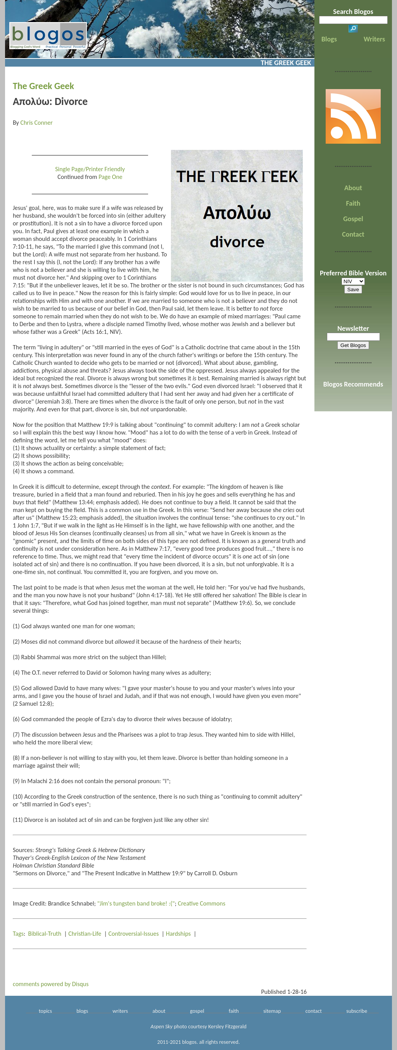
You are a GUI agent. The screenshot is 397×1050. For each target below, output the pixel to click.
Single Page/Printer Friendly (90, 169)
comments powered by (51, 984)
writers (120, 1011)
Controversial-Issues (134, 933)
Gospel (353, 219)
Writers (374, 39)
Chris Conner (36, 122)
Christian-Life (84, 933)
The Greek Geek (43, 85)
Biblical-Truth (45, 933)
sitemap (272, 1011)
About (353, 188)
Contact (353, 234)
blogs (82, 1011)
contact (314, 1011)
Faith (353, 203)
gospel (197, 1011)
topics (45, 1011)
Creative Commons (202, 903)
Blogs (329, 39)
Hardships (178, 933)
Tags (18, 933)
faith (234, 1011)
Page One (110, 176)
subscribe (356, 1011)
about (159, 1011)
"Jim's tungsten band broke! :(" (136, 903)
